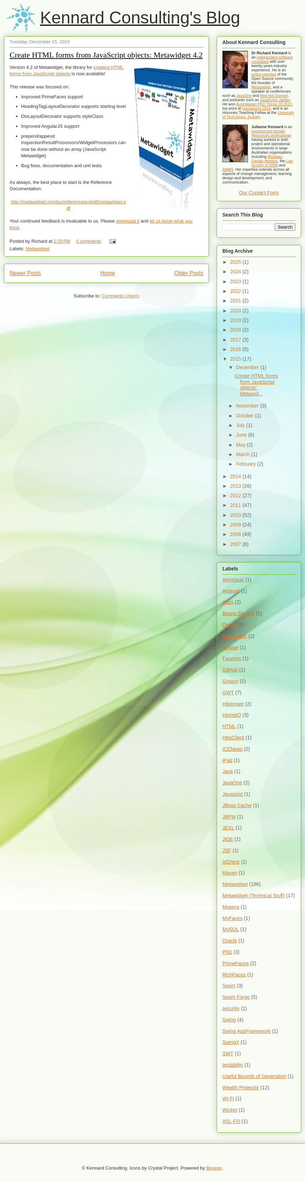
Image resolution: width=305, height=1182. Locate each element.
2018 (236, 330)
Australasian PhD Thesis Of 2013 (264, 104)
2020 (236, 310)
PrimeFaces (235, 963)
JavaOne (244, 95)
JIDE (227, 839)
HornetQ (231, 715)
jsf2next (230, 862)
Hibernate (233, 704)
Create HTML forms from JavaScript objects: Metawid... (256, 384)
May (241, 445)
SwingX (230, 1042)
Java (227, 771)
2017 (236, 340)
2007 (236, 544)
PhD (227, 952)
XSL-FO (231, 1121)
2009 (236, 524)
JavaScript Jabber (275, 100)
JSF (226, 850)
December (248, 367)
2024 (236, 271)
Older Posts (188, 273)
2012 (236, 495)
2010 (236, 515)
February (246, 464)
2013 (236, 486)
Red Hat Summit (274, 95)
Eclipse (230, 647)
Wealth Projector (240, 1087)
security (230, 1008)
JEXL (228, 828)
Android (230, 591)
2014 (236, 476)
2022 (236, 291)
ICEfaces (232, 749)
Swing (229, 1020)
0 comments (88, 241)
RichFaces (234, 975)
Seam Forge (236, 997)
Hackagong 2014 (256, 108)
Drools (229, 625)
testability (232, 1065)
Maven (229, 873)
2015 (236, 359)
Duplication (234, 636)
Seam (228, 986)
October (245, 415)
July (241, 425)
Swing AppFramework (246, 1031)
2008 (236, 534)
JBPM (228, 817)
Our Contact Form (259, 193)
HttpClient (233, 737)
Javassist (232, 794)
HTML (229, 726)
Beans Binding (238, 613)
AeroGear (233, 579)
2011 (236, 505)
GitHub (230, 670)
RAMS (227, 169)
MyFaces (232, 918)
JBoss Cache (236, 805)
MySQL (230, 929)
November (248, 406)
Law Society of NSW (272, 163)
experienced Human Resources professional (271, 133)
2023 (236, 281)
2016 (236, 349)
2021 (236, 300)
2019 (236, 320)
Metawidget (37, 248)
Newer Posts (25, 273)
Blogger (214, 1168)
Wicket (229, 1110)
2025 (236, 262)
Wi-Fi (228, 1098)
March (243, 454)
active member (263, 74)
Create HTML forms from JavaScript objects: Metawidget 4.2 (106, 54)
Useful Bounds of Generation (254, 1076)
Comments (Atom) (120, 296)
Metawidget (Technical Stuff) (253, 895)
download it (127, 221)
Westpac (274, 156)
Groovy (230, 681)
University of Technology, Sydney (258, 114)
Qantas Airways (264, 161)
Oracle (229, 940)
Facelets (231, 658)
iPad (227, 760)
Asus (227, 602)
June (242, 435)
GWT (228, 692)
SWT (227, 1053)
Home (107, 273)
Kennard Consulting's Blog (140, 17)
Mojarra (230, 907)
